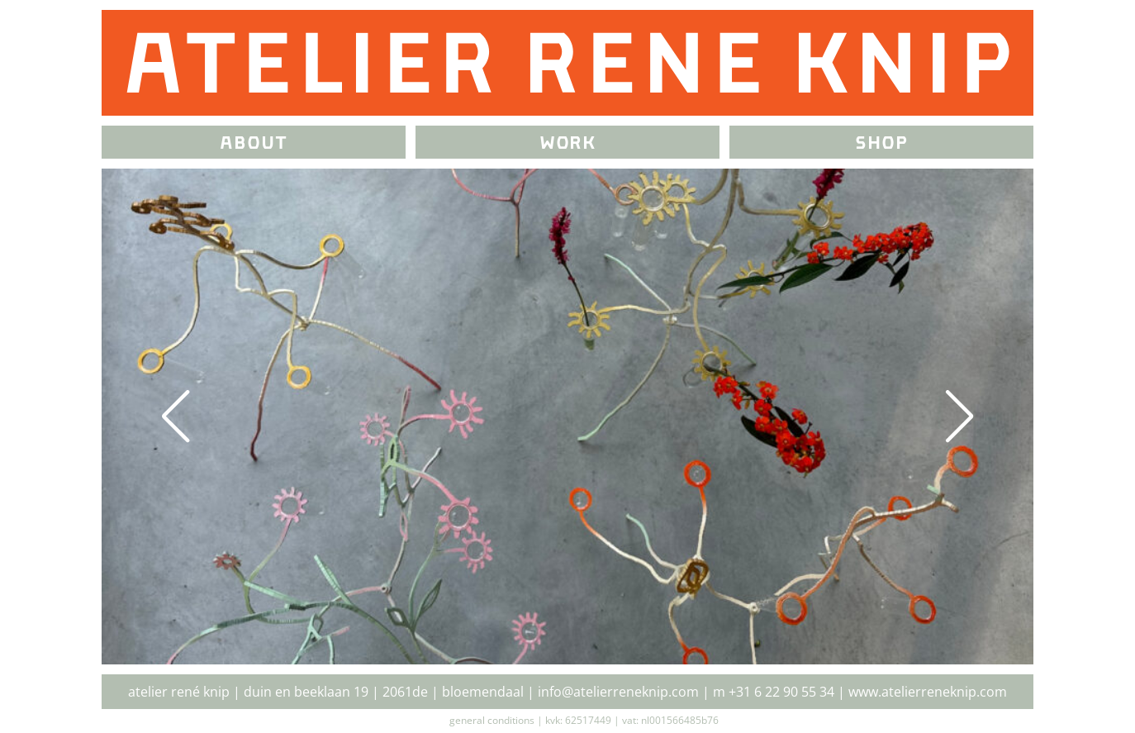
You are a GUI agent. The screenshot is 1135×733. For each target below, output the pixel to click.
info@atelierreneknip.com (618, 692)
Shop (881, 143)
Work (567, 143)
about (253, 143)
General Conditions (491, 720)
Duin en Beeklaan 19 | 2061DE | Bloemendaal (384, 692)
